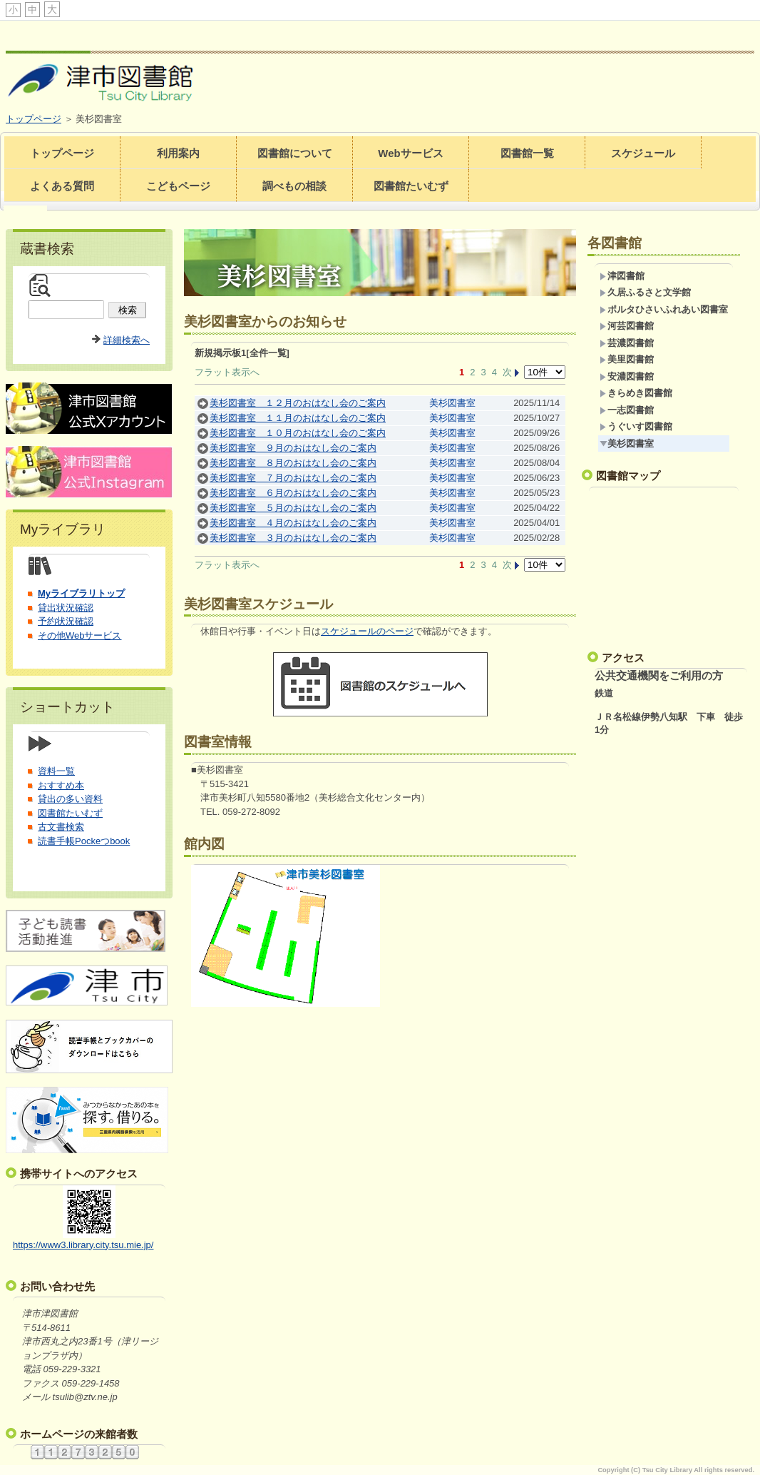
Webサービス (410, 153)
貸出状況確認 (65, 607)
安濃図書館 (627, 376)
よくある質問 (62, 186)
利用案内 (178, 153)
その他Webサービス (80, 635)
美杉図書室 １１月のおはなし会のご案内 (298, 417)
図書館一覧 (527, 153)
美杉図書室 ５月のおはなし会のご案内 (293, 507)
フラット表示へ (227, 372)
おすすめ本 (61, 785)
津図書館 (622, 275)
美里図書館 (627, 359)
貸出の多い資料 (70, 799)
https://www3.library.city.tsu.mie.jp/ (83, 1245)
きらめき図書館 (636, 392)
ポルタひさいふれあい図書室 (664, 309)
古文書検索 (61, 826)
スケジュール (643, 153)
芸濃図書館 (627, 343)
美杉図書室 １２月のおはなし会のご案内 (298, 402)
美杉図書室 (452, 402)
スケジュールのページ (367, 631)
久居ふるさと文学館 (645, 292)
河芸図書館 (627, 325)
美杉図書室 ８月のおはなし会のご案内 (293, 462)
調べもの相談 (294, 186)
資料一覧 (56, 771)
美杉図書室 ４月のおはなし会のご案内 (293, 522)
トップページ (33, 118)
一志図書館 (627, 410)
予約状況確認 (65, 621)
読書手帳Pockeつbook (84, 841)
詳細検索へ (126, 340)
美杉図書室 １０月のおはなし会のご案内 (298, 432)
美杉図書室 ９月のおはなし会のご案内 (293, 447)
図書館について (294, 153)
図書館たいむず (411, 186)
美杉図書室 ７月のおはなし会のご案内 (293, 477)
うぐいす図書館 (636, 426)
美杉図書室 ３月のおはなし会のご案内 (293, 537)
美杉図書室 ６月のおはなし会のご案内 (293, 492)
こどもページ (178, 186)
